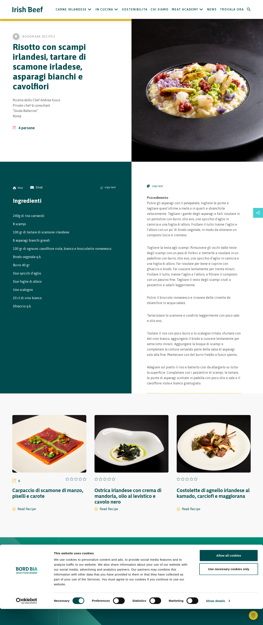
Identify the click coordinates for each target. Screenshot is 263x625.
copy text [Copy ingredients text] (108, 187)
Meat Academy (185, 9)
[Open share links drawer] (258, 213)
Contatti (159, 550)
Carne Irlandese (71, 9)
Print (18, 187)
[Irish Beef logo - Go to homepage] (27, 9)
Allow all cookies (228, 571)
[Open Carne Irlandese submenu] (89, 9)
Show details (215, 617)
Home (76, 550)
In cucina (104, 9)
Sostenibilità (135, 9)
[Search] (249, 9)
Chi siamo (160, 9)
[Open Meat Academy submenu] (201, 9)
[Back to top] (249, 550)
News (212, 9)
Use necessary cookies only (228, 585)
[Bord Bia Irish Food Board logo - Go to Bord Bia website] (28, 553)
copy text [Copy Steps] (155, 186)
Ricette (95, 550)
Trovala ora (232, 9)
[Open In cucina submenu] (116, 9)
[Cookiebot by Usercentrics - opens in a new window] (27, 617)
